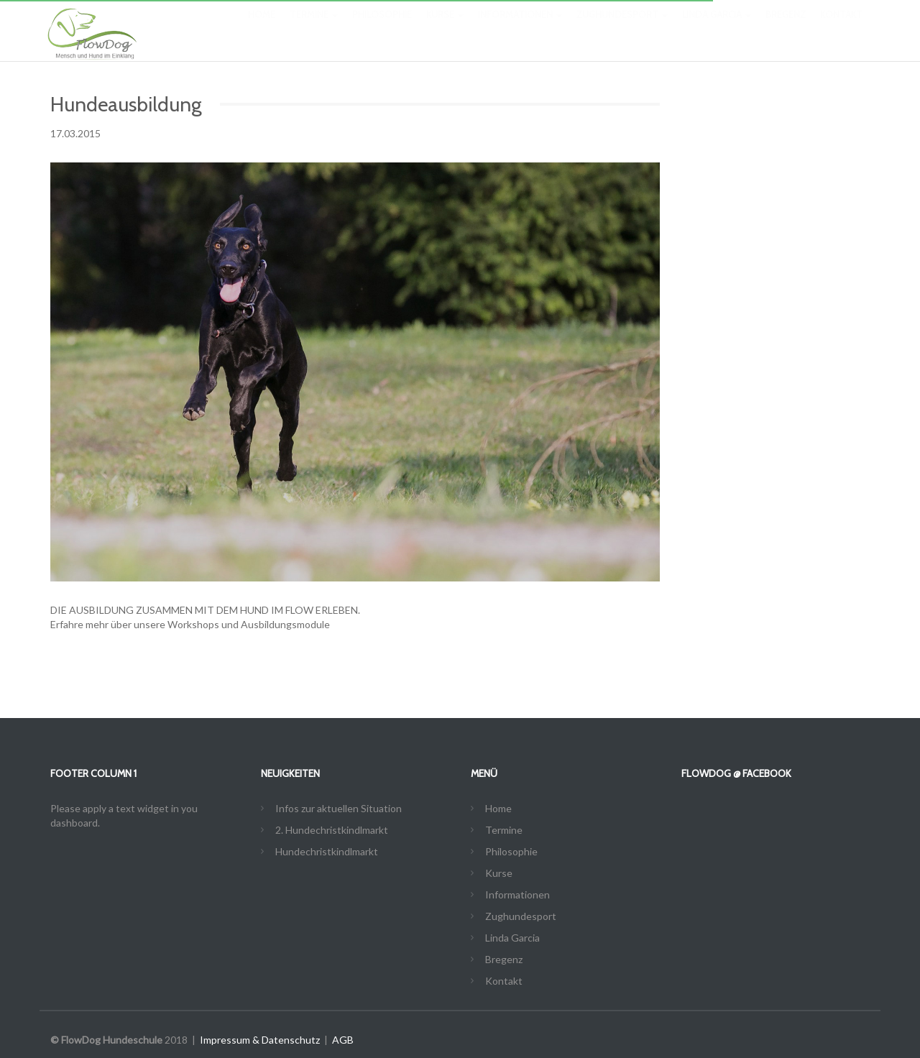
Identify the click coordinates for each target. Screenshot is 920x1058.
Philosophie (382, 28)
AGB (343, 1040)
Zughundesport (622, 28)
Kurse (445, 28)
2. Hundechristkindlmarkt (331, 830)
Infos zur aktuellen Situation (338, 808)
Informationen (520, 28)
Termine (314, 28)
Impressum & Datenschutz (260, 1040)
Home (261, 28)
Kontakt (841, 28)
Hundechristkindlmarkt (326, 851)
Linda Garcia (716, 28)
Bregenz (785, 28)
